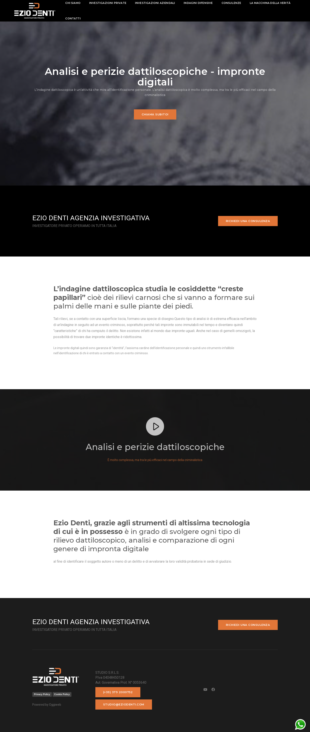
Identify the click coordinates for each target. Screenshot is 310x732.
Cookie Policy (62, 694)
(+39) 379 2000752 (118, 692)
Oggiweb (55, 704)
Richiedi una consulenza (248, 221)
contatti (73, 18)
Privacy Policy (42, 694)
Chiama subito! (155, 114)
